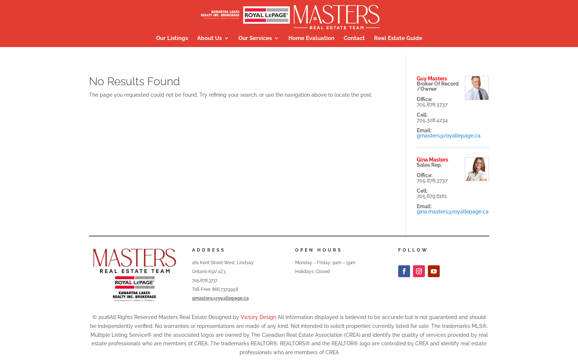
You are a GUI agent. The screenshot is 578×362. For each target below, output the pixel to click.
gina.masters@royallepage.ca (453, 212)
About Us (209, 38)
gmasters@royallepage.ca (448, 136)
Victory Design (258, 317)
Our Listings (172, 38)
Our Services (255, 38)
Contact (354, 38)
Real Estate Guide (398, 38)
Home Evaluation (311, 38)
